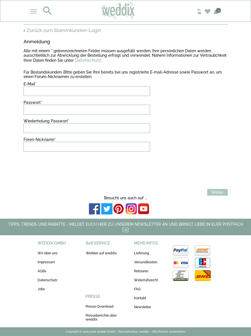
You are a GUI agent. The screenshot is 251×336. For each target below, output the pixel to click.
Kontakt (140, 298)
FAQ (137, 289)
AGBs (42, 271)
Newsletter (142, 307)
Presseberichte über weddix (101, 317)
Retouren (141, 271)
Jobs (41, 289)
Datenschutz (88, 60)
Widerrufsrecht (146, 280)
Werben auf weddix (101, 253)
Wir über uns (47, 253)
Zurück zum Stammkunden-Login (62, 30)
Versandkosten (145, 262)
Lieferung (141, 253)
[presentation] (66, 167)
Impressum (46, 262)
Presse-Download (100, 306)
